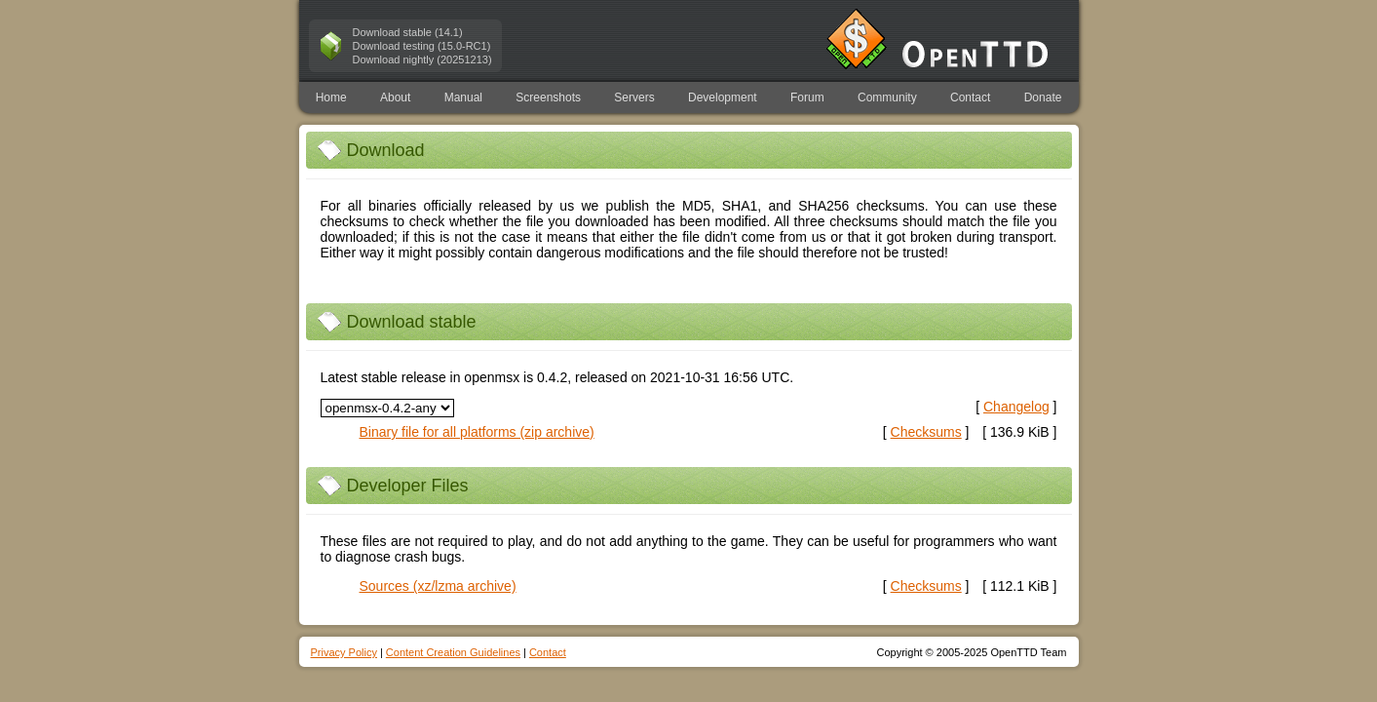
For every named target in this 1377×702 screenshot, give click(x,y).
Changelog (1016, 406)
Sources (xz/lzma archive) (438, 586)
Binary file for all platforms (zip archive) (477, 432)
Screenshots (548, 97)
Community (887, 97)
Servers (634, 97)
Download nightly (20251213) (422, 59)
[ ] (926, 432)
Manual (463, 97)
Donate (1043, 97)
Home (331, 97)
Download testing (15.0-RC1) (422, 46)
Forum (807, 97)
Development (722, 97)
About (395, 97)
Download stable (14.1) (408, 32)
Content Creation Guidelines (453, 652)
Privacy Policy (344, 652)
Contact (970, 97)
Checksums (926, 432)
